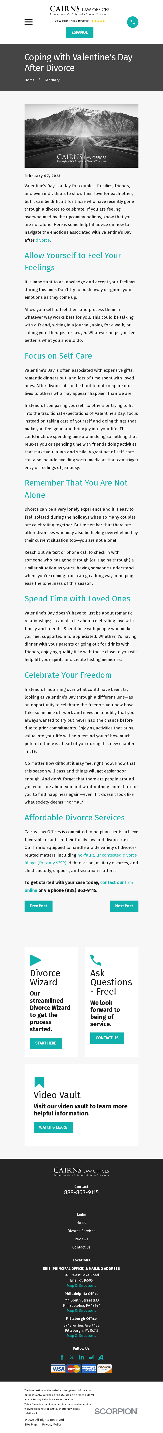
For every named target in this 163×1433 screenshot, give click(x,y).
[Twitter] (72, 1357)
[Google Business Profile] (91, 1357)
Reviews (81, 1239)
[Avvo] (100, 1357)
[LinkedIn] (81, 1357)
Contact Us (81, 1247)
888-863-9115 (81, 1192)
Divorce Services (81, 1231)
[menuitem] (31, 1425)
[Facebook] (62, 1357)
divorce (43, 240)
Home (81, 1222)
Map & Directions (81, 1285)
